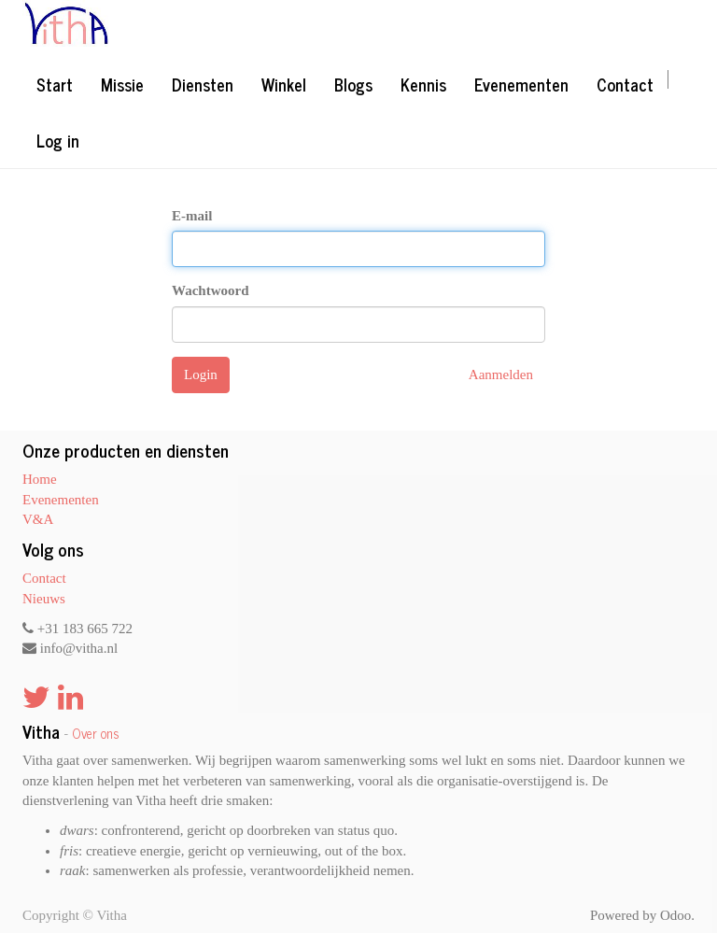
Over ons (96, 733)
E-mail (192, 215)
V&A (37, 519)
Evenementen (60, 499)
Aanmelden (501, 374)
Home (39, 479)
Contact (44, 578)
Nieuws (43, 598)
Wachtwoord (210, 290)
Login (201, 374)
